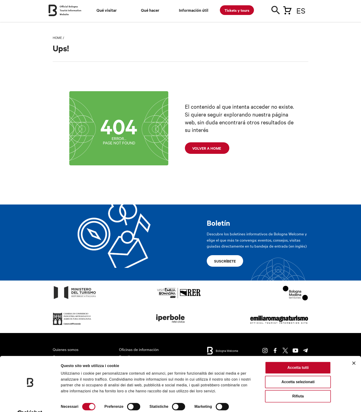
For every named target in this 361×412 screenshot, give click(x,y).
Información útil (193, 10)
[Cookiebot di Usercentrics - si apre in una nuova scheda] (30, 402)
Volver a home (207, 148)
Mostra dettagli (74, 403)
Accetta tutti (298, 356)
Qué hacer (150, 10)
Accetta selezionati (297, 371)
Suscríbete (225, 260)
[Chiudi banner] (353, 352)
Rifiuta (298, 385)
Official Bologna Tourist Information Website (70, 10)
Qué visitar (106, 10)
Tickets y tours (236, 10)
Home (57, 37)
